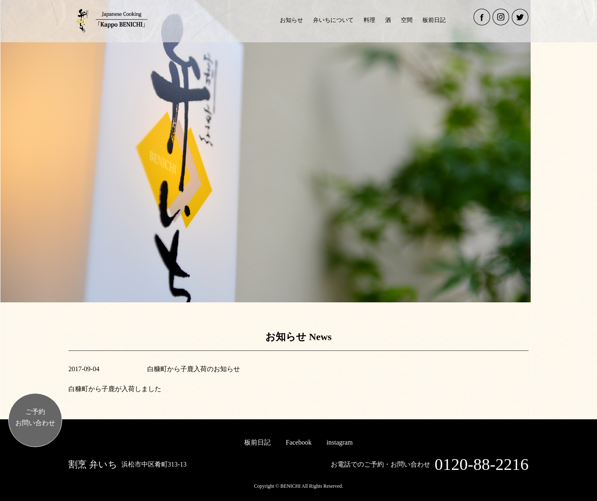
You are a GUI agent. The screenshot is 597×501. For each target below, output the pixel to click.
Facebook (298, 442)
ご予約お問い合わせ (35, 417)
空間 (407, 20)
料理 (369, 20)
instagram (340, 442)
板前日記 (434, 20)
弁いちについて (333, 20)
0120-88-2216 (481, 464)
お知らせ (291, 20)
